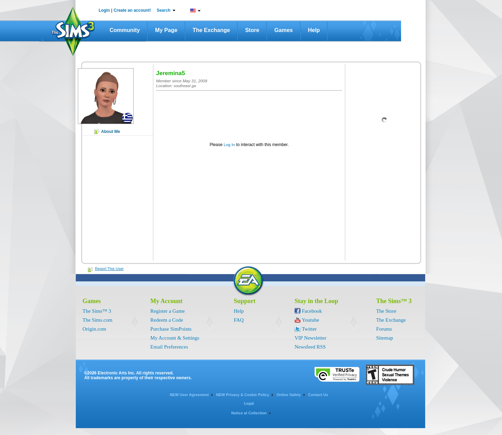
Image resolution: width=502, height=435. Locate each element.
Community (125, 30)
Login (104, 10)
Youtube (310, 320)
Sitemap (384, 338)
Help (314, 30)
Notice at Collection (249, 413)
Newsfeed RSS (310, 347)
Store (252, 30)
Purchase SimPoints (171, 329)
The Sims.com (98, 320)
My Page (166, 30)
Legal (249, 403)
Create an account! (132, 10)
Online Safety (289, 395)
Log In (229, 144)
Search (164, 10)
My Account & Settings (174, 338)
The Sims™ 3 (97, 311)
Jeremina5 (170, 73)
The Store (386, 311)
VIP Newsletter (310, 338)
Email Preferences (169, 347)
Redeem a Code (166, 320)
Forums (384, 329)
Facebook (312, 311)
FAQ (239, 320)
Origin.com (94, 329)
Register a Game (167, 311)
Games (283, 30)
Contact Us (318, 395)
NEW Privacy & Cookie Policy (242, 395)
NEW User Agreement (189, 395)
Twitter (309, 329)
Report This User (109, 269)
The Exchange (211, 30)
